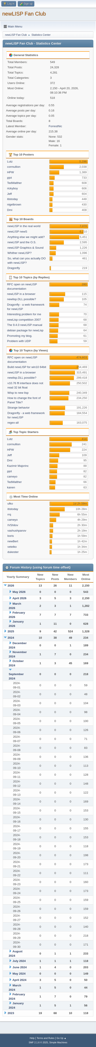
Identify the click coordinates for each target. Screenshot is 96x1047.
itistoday (12, 199)
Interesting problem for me (24, 314)
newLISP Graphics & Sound (25, 247)
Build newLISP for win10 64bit (26, 367)
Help (32, 1038)
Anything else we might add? (26, 237)
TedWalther (14, 183)
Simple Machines (58, 1042)
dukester (13, 552)
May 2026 (18, 592)
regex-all (13, 422)
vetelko (12, 546)
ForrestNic (55, 126)
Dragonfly (13, 268)
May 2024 (18, 973)
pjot (9, 177)
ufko (10, 503)
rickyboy (12, 188)
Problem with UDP (19, 341)
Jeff (9, 193)
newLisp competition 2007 (24, 319)
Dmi (9, 210)
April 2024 (19, 980)
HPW (10, 172)
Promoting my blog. (19, 335)
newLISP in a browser (21, 294)
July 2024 (19, 961)
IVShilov (12, 525)
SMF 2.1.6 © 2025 (38, 1042)
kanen (11, 487)
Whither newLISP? (19, 253)
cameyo (12, 476)
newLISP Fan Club (24, 14)
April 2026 (19, 598)
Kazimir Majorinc (18, 465)
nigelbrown (14, 204)
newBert (12, 541)
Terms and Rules (45, 1038)
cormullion (13, 166)
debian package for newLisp (25, 330)
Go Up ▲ (61, 1038)
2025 (11, 631)
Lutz (9, 161)
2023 (11, 1013)
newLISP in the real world (23, 226)
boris (10, 535)
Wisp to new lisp (17, 392)
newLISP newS (17, 231)
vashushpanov (16, 530)
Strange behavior (18, 407)
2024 (11, 637)
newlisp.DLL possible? (21, 299)
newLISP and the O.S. (21, 242)
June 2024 (19, 967)
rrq (9, 514)
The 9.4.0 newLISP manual (24, 325)
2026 (11, 585)
